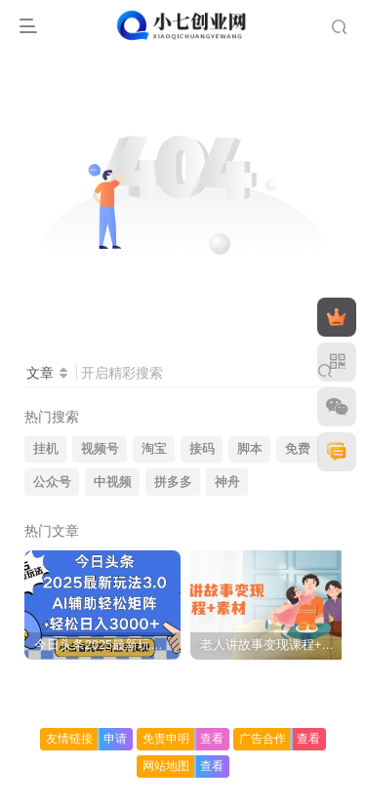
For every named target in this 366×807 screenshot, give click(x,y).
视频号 (100, 449)
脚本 (250, 449)
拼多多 (173, 482)
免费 (297, 449)
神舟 (227, 482)
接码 (202, 449)
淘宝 (154, 449)
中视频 (113, 482)
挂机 (46, 449)
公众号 (52, 482)
